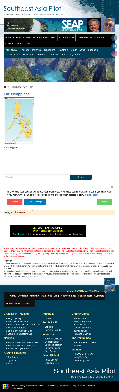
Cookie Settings (35, 202)
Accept (104, 202)
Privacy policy (91, 194)
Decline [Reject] (15, 202)
